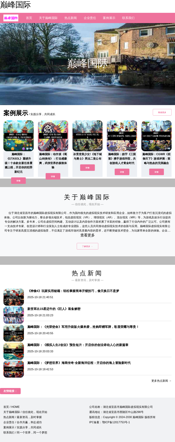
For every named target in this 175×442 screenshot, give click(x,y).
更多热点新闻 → (161, 380)
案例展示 (109, 18)
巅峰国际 (15, 4)
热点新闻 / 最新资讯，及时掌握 (22, 417)
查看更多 (87, 235)
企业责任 (90, 18)
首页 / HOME (11, 406)
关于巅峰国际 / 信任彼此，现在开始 (25, 412)
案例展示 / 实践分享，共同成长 (22, 427)
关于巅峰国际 (48, 18)
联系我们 (128, 18)
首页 (29, 18)
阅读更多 (162, 112)
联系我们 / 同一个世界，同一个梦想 (25, 432)
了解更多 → (87, 246)
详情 (18, 181)
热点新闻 (70, 18)
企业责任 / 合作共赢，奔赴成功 (22, 422)
